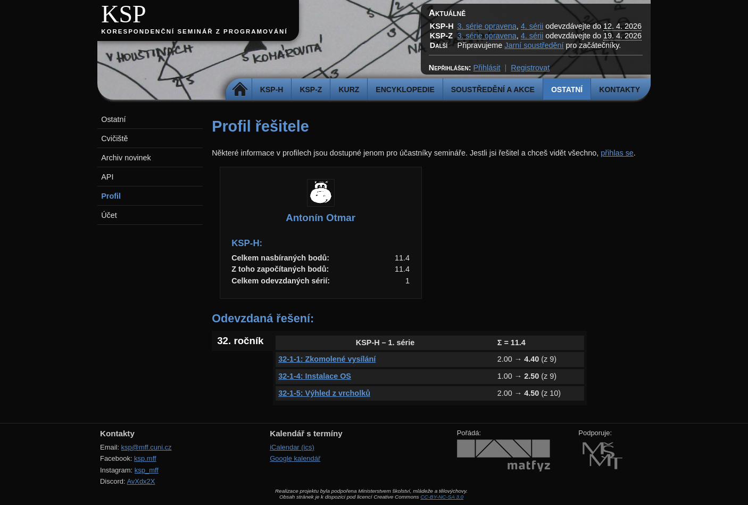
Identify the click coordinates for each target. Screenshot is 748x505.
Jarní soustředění (533, 45)
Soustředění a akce (493, 89)
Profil (111, 196)
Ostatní (567, 89)
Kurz (348, 89)
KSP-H (272, 89)
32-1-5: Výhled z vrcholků (324, 393)
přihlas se (617, 153)
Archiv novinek (126, 157)
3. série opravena (487, 26)
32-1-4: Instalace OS (314, 376)
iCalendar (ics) (292, 447)
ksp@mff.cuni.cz (146, 447)
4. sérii (532, 26)
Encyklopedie (405, 89)
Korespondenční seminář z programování (194, 31)
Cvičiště (114, 138)
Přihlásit (486, 67)
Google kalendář (295, 458)
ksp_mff (147, 470)
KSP (123, 14)
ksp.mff (145, 458)
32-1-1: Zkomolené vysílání (327, 359)
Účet (109, 215)
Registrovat (530, 67)
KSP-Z (311, 89)
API (107, 177)
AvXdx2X (141, 481)
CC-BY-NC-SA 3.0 (441, 497)
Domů (240, 89)
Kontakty (619, 89)
